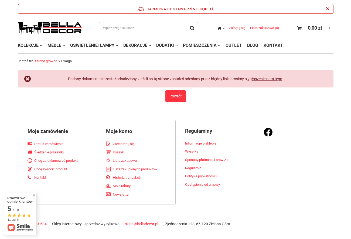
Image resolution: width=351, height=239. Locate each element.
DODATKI (165, 45)
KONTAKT (273, 45)
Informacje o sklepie (200, 143)
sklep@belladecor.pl (141, 224)
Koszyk (118, 152)
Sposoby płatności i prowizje (207, 160)
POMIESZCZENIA (200, 45)
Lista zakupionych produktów (135, 169)
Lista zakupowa (264, 28)
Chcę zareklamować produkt (56, 161)
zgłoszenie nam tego (265, 79)
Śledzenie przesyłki (49, 152)
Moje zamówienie (48, 131)
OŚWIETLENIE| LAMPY (92, 45)
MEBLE (54, 45)
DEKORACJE (135, 45)
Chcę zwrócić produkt (50, 169)
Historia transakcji (127, 177)
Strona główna (46, 61)
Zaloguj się (237, 28)
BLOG (252, 45)
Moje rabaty (122, 186)
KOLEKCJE (28, 45)
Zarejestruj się (124, 144)
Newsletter (121, 194)
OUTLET (234, 45)
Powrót (175, 96)
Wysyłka (191, 151)
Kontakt (40, 177)
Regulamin (193, 168)
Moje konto (119, 131)
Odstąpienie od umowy (202, 184)
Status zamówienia (48, 144)
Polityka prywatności (201, 176)
